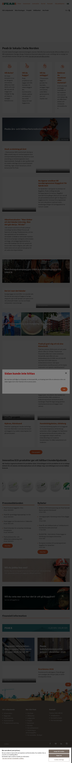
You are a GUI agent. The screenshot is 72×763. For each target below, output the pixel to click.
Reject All (59, 755)
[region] (35, 755)
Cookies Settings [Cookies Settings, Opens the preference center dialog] (59, 759)
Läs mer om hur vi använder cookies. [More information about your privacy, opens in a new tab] (13, 758)
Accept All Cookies (59, 751)
